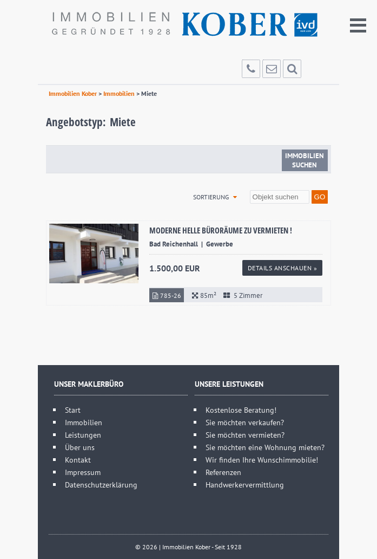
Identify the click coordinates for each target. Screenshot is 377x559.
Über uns (80, 447)
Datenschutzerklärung (101, 484)
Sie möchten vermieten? (245, 435)
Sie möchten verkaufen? (245, 422)
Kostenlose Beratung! (241, 410)
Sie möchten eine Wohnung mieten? (265, 447)
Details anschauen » (283, 268)
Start (73, 410)
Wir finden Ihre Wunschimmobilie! (262, 459)
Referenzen (223, 472)
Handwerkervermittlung (245, 484)
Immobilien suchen (304, 160)
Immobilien (83, 422)
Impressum (83, 472)
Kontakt (78, 459)
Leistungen (83, 435)
